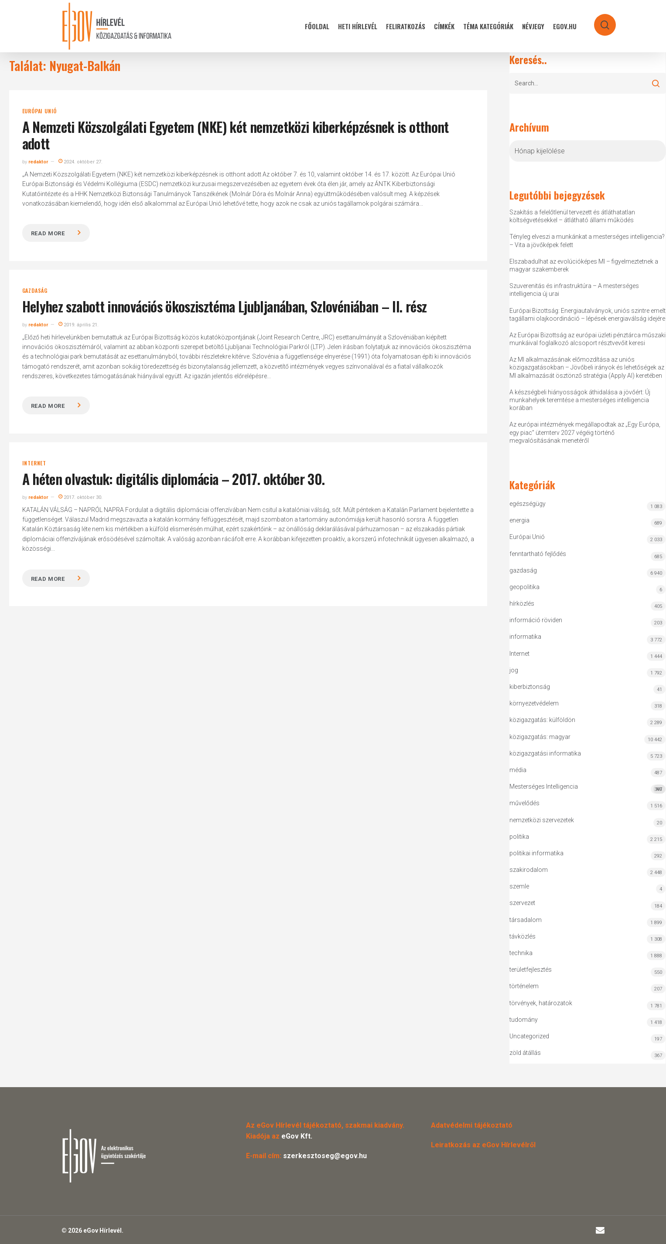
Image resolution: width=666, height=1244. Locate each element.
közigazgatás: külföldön (542, 719)
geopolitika (524, 586)
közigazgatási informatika (545, 753)
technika (521, 952)
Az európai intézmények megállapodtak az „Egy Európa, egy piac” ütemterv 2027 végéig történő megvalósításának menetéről (584, 432)
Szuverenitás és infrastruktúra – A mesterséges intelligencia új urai (574, 289)
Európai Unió (39, 111)
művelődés (524, 803)
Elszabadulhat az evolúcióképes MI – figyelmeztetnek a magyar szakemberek (583, 265)
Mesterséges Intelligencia (587, 788)
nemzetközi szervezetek (541, 820)
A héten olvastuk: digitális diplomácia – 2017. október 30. (173, 478)
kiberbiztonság (529, 686)
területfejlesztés (530, 969)
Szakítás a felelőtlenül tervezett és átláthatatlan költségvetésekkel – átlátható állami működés (572, 216)
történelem (524, 986)
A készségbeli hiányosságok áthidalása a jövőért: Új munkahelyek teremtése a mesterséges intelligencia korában (579, 400)
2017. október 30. (80, 497)
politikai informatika (536, 853)
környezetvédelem (534, 703)
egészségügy (527, 503)
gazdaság (35, 290)
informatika (525, 636)
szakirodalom (528, 869)
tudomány (523, 1019)
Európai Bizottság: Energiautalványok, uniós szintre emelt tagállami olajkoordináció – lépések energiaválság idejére (587, 314)
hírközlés (521, 603)
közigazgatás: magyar (539, 736)
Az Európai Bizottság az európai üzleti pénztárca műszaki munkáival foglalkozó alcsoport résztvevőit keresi (587, 339)
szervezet (522, 902)
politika (519, 836)
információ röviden (535, 620)
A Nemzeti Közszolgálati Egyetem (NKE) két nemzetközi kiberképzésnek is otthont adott (235, 134)
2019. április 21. (78, 325)
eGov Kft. (296, 1136)
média (517, 769)
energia (519, 520)
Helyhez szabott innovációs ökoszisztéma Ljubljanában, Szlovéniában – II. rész (224, 306)
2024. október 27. (80, 162)
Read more (48, 233)
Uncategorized (529, 1036)
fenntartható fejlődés (537, 553)
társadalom (525, 919)
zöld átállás (525, 1052)
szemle (519, 886)
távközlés (522, 936)
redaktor (38, 162)
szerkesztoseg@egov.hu (325, 1156)
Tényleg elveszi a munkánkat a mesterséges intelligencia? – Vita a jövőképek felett (587, 240)
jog (513, 670)
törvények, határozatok (540, 1003)
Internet (34, 463)
